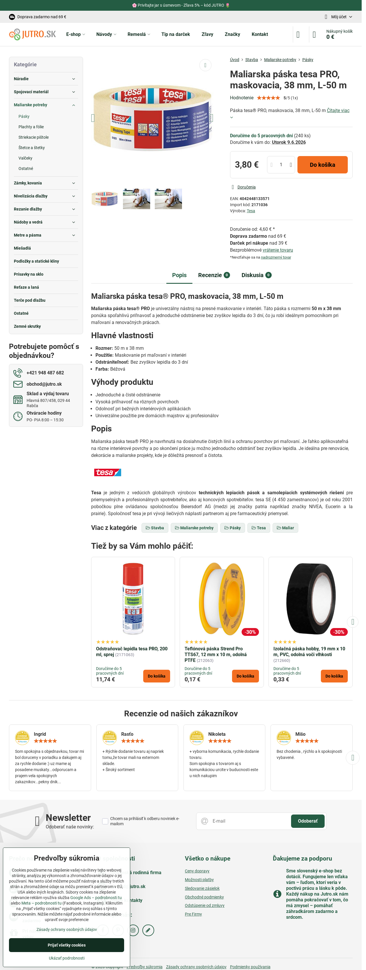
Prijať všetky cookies (67, 945)
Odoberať (308, 821)
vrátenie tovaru (278, 250)
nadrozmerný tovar (276, 257)
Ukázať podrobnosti (66, 958)
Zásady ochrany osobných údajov (66, 929)
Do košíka (322, 164)
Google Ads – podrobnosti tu (96, 897)
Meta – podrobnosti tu (41, 903)
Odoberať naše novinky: (70, 827)
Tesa (251, 210)
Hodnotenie (241, 97)
